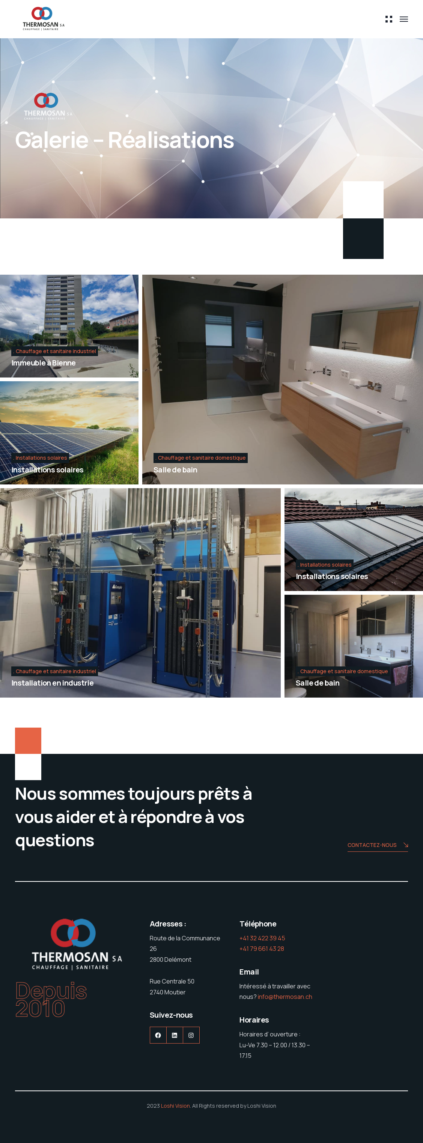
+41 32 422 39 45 (262, 938)
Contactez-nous (378, 845)
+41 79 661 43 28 (261, 948)
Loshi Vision (175, 1105)
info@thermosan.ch (285, 997)
